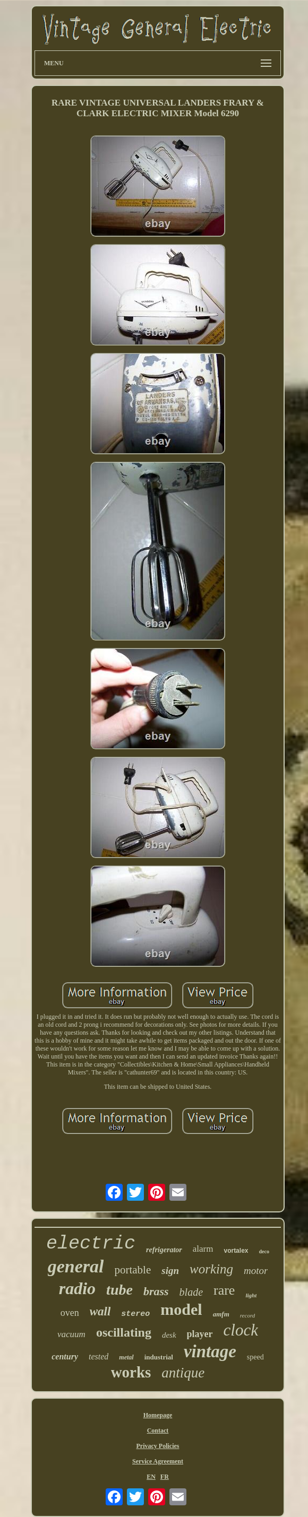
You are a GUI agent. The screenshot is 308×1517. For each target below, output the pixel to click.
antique (182, 1373)
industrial (158, 1357)
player (200, 1334)
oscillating (123, 1332)
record (247, 1315)
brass (156, 1291)
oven (70, 1312)
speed (255, 1357)
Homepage (158, 1415)
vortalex (236, 1250)
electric (90, 1243)
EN (151, 1476)
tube (119, 1289)
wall (100, 1311)
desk (169, 1335)
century (65, 1356)
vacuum (71, 1334)
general (76, 1266)
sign (170, 1270)
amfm (221, 1314)
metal (126, 1357)
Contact (158, 1430)
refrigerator (164, 1250)
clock (241, 1330)
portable (132, 1269)
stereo (135, 1314)
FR (164, 1476)
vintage (210, 1351)
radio (77, 1288)
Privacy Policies (157, 1446)
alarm (203, 1249)
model (181, 1309)
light (250, 1295)
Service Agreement (157, 1461)
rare (224, 1290)
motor (256, 1270)
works (131, 1372)
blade (191, 1292)
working (211, 1269)
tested (98, 1356)
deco (264, 1251)
